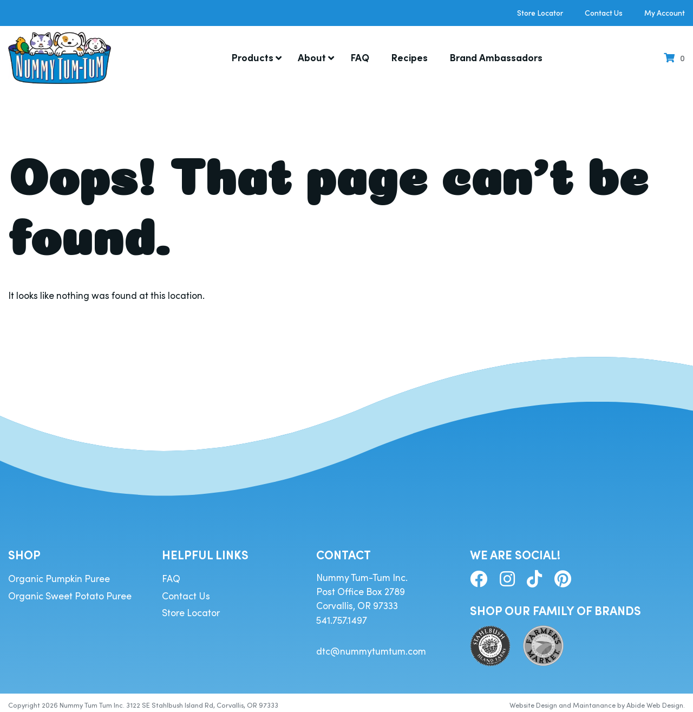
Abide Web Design (654, 701)
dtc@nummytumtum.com (371, 647)
